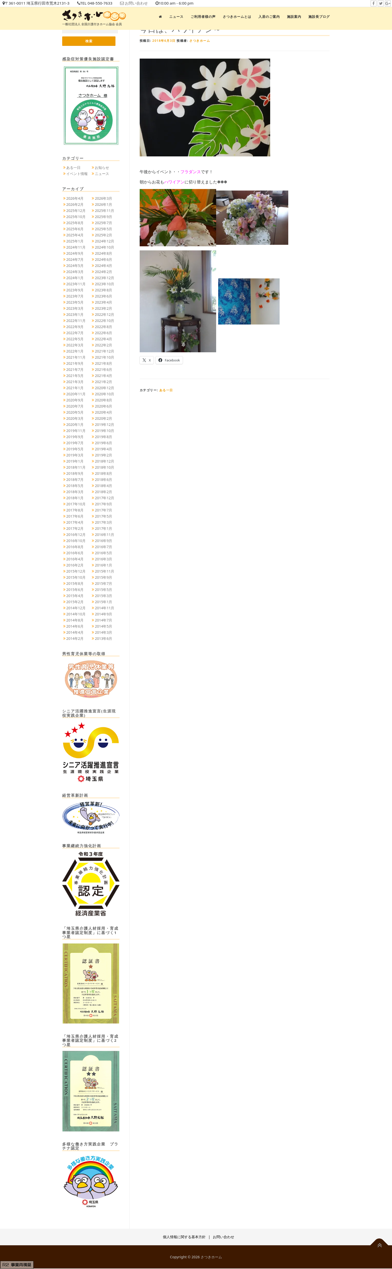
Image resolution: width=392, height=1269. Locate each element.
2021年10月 (104, 357)
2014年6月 (75, 626)
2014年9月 (103, 614)
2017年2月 (75, 528)
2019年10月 (104, 430)
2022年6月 (103, 333)
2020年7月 (75, 406)
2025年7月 (103, 223)
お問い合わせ (143, 3)
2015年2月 (75, 602)
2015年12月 (76, 571)
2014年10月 (76, 614)
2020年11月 (76, 394)
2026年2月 (75, 204)
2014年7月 (103, 620)
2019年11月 (76, 430)
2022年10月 (104, 320)
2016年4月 (75, 559)
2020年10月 (104, 394)
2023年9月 (75, 290)
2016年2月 (75, 565)
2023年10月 (104, 284)
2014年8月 (75, 620)
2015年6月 (75, 589)
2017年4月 (75, 522)
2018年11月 (76, 467)
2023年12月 (104, 278)
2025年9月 (103, 216)
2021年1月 (75, 388)
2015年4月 (75, 595)
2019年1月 (75, 461)
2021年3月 (75, 382)
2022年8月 (103, 327)
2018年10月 (104, 467)
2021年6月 (103, 369)
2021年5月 (75, 375)
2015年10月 (76, 577)
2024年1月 (75, 278)
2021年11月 (76, 357)
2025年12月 (76, 210)
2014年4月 (75, 632)
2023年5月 (75, 302)
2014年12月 (76, 608)
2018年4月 (103, 485)
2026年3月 (103, 198)
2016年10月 (76, 540)
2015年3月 (103, 595)
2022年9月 (75, 327)
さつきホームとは (237, 17)
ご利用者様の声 (203, 17)
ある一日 (166, 390)
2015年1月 (103, 602)
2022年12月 (104, 314)
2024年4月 (103, 265)
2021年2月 (103, 382)
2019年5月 (75, 449)
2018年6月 (103, 479)
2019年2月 (103, 455)
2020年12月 (104, 388)
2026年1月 (103, 204)
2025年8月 (75, 223)
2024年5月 (75, 265)
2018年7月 (75, 479)
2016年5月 (103, 553)
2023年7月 (75, 296)
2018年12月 (104, 461)
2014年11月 (104, 608)
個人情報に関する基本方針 (184, 1237)
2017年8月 (75, 510)
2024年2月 (103, 271)
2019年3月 (75, 455)
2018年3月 (75, 492)
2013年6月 (103, 638)
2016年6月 (75, 553)
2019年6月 (103, 443)
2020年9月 (75, 400)
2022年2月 (103, 345)
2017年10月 (76, 504)
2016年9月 (103, 540)
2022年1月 (75, 351)
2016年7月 (103, 547)
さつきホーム (199, 40)
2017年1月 (103, 528)
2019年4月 (103, 449)
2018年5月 (75, 485)
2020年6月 (103, 406)
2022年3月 (75, 345)
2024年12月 (104, 241)
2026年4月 (75, 198)
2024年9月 (75, 253)
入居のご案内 (269, 17)
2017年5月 (103, 516)
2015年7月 (103, 583)
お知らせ (102, 168)
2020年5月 (75, 412)
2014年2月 (75, 638)
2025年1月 (75, 241)
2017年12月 (104, 498)
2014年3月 (103, 632)
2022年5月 (75, 339)
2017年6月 (75, 516)
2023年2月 (103, 308)
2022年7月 (75, 333)
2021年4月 (103, 375)
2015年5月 (103, 589)
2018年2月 (103, 492)
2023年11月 (76, 284)
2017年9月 (103, 504)
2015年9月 (103, 577)
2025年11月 (104, 210)
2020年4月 (103, 412)
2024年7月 (75, 259)
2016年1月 (103, 565)
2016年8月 (75, 547)
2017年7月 (103, 510)
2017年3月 (103, 522)
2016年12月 (76, 534)
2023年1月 (75, 314)
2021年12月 (104, 351)
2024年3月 (75, 271)
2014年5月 (103, 626)
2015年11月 (104, 571)
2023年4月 (103, 302)
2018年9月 (75, 473)
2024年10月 (104, 247)
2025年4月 (75, 235)
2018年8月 (103, 473)
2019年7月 (75, 443)
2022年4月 (103, 339)
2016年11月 (104, 534)
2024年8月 (103, 253)
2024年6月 (103, 259)
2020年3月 (75, 418)
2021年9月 (75, 363)
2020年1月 (75, 424)
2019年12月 (104, 424)
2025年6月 (75, 229)
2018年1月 (75, 498)
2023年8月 (103, 290)
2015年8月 (75, 583)
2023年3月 (75, 308)
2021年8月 (103, 363)
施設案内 (294, 17)
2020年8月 (103, 400)
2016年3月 (103, 559)
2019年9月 (75, 437)
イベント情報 (77, 174)
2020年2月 (103, 418)
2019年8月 (103, 437)
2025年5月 (103, 229)
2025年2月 (103, 235)
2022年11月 (76, 320)
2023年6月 (103, 296)
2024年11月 (76, 247)
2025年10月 (76, 216)
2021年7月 (75, 369)
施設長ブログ (319, 17)
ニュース (176, 17)
